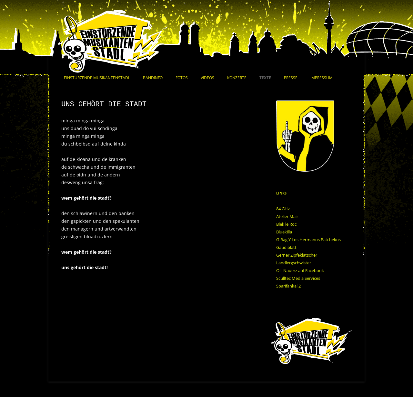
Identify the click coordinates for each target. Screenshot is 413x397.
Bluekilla (284, 232)
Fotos (182, 77)
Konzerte (237, 77)
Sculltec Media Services (298, 278)
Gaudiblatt (286, 247)
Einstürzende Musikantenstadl (97, 77)
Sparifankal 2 (288, 286)
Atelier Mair (287, 216)
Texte (265, 77)
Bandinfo (153, 77)
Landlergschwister (293, 263)
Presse (290, 77)
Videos (207, 77)
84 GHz (283, 209)
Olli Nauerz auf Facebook (300, 270)
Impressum (321, 77)
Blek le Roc (286, 224)
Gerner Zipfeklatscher (296, 255)
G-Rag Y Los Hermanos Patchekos (308, 239)
